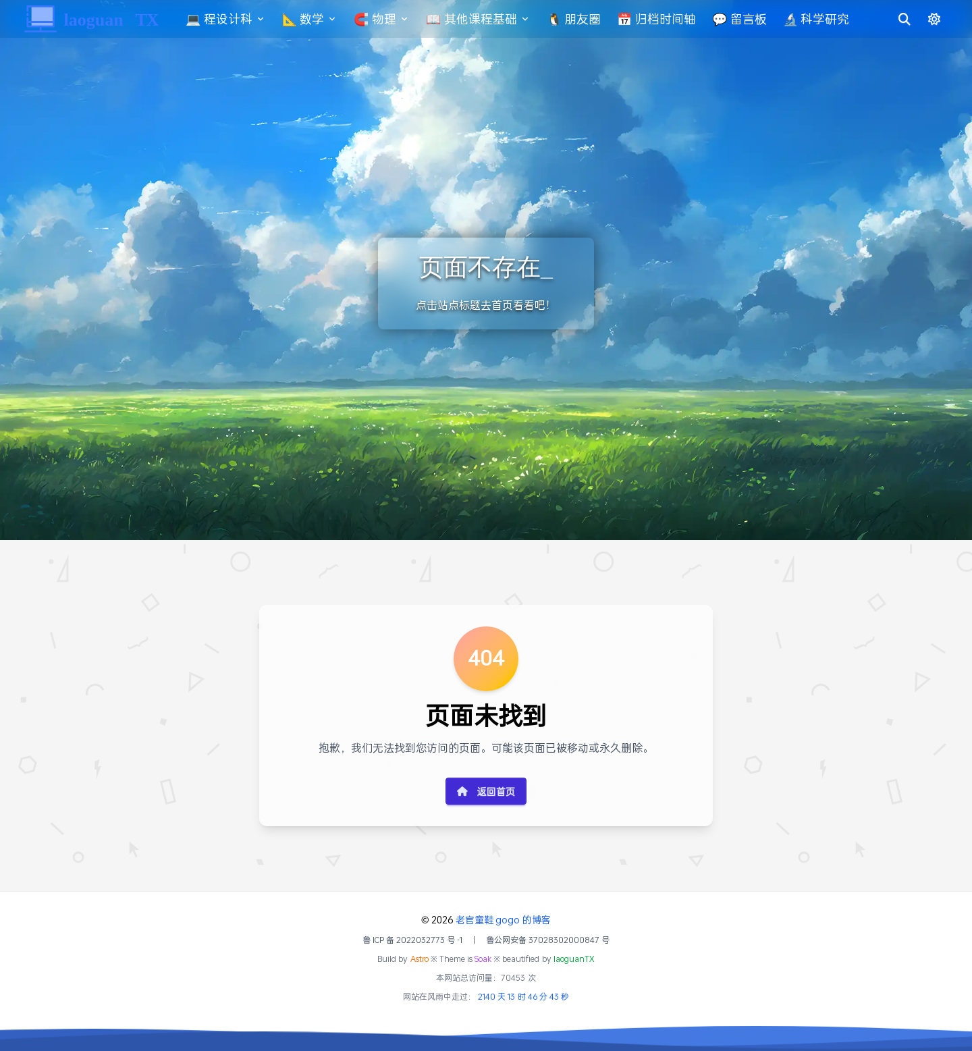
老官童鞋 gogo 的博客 (503, 919)
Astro (419, 959)
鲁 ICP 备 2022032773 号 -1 (412, 940)
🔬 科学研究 (824, 19)
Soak (483, 959)
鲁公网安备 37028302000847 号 (548, 940)
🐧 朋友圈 (582, 19)
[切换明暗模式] (926, 18)
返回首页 (486, 791)
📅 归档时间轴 (664, 19)
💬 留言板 (747, 19)
